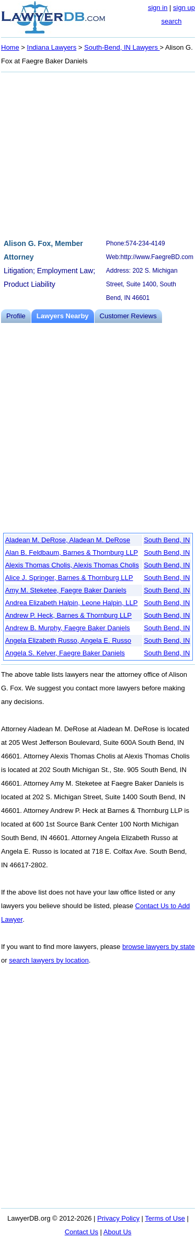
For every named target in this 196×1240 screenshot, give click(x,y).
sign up (184, 8)
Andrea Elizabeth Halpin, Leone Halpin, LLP (71, 603)
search (171, 21)
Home (10, 47)
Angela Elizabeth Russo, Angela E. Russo (68, 640)
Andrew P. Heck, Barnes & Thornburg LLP (68, 615)
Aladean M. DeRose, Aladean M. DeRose (67, 540)
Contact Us (81, 1232)
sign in (158, 8)
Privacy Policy (118, 1218)
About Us (117, 1232)
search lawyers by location (48, 960)
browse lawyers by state (158, 947)
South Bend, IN (167, 540)
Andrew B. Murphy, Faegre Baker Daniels (67, 628)
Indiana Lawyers (52, 47)
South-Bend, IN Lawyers (122, 47)
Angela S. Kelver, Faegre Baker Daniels (65, 653)
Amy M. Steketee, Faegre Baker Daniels (65, 590)
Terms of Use (165, 1218)
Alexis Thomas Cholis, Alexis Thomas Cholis (72, 565)
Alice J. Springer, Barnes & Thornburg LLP (69, 578)
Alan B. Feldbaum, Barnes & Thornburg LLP (71, 552)
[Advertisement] (98, 153)
